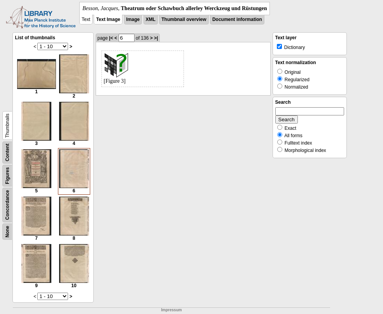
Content (7, 152)
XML (151, 19)
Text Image (108, 19)
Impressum (171, 310)
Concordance (7, 205)
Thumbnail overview (183, 19)
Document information (237, 19)
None (7, 231)
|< (111, 38)
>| (156, 38)
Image (133, 19)
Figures (7, 175)
